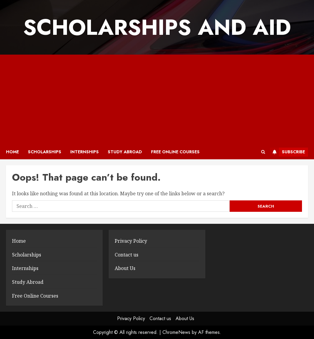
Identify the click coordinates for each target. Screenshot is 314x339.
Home (12, 152)
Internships (84, 152)
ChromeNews (176, 332)
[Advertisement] (157, 100)
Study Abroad (125, 152)
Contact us (126, 254)
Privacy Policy (131, 241)
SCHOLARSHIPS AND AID (157, 27)
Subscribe (287, 152)
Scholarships (44, 152)
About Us (125, 268)
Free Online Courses (175, 152)
